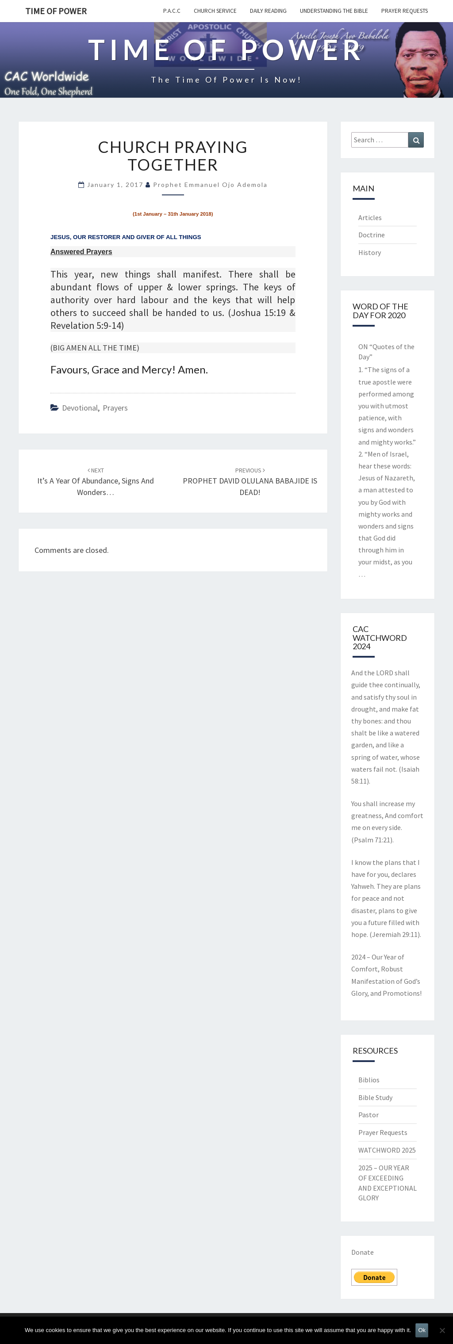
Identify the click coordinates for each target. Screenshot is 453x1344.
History (369, 252)
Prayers (115, 408)
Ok (422, 1330)
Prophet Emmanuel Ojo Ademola (210, 184)
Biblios (369, 1079)
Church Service (215, 11)
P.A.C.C (171, 11)
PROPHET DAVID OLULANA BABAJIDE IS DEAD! (250, 481)
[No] (442, 1330)
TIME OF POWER (56, 10)
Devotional (80, 408)
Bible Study (375, 1097)
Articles (370, 217)
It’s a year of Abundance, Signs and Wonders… (95, 481)
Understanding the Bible (334, 11)
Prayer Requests (404, 11)
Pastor (368, 1114)
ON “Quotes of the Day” (386, 351)
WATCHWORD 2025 (387, 1150)
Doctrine (371, 234)
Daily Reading (268, 11)
